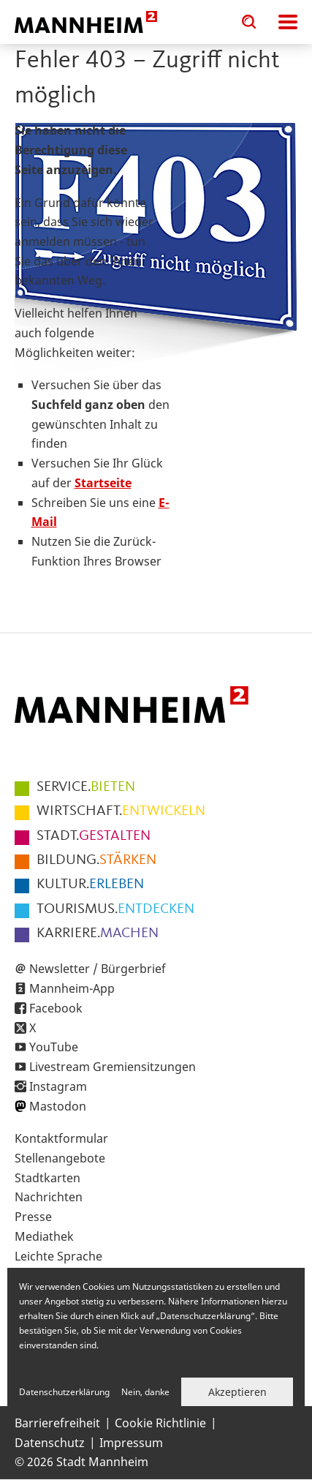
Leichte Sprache (58, 1256)
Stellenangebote (60, 1158)
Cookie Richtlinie (160, 1423)
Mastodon (57, 1106)
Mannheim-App (72, 988)
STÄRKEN (96, 860)
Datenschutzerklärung (64, 1392)
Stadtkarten (47, 1178)
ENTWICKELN (121, 811)
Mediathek (44, 1236)
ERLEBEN (90, 884)
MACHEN (98, 933)
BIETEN (86, 787)
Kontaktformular (61, 1138)
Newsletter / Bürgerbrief (97, 969)
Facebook (56, 1008)
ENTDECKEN (115, 909)
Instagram (58, 1086)
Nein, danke (145, 1392)
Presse (33, 1217)
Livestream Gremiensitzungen (112, 1067)
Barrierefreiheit (57, 1423)
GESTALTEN (94, 836)
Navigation (287, 22)
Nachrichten (49, 1197)
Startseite (103, 483)
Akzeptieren (237, 1392)
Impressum (131, 1443)
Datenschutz (50, 1443)
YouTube (53, 1047)
